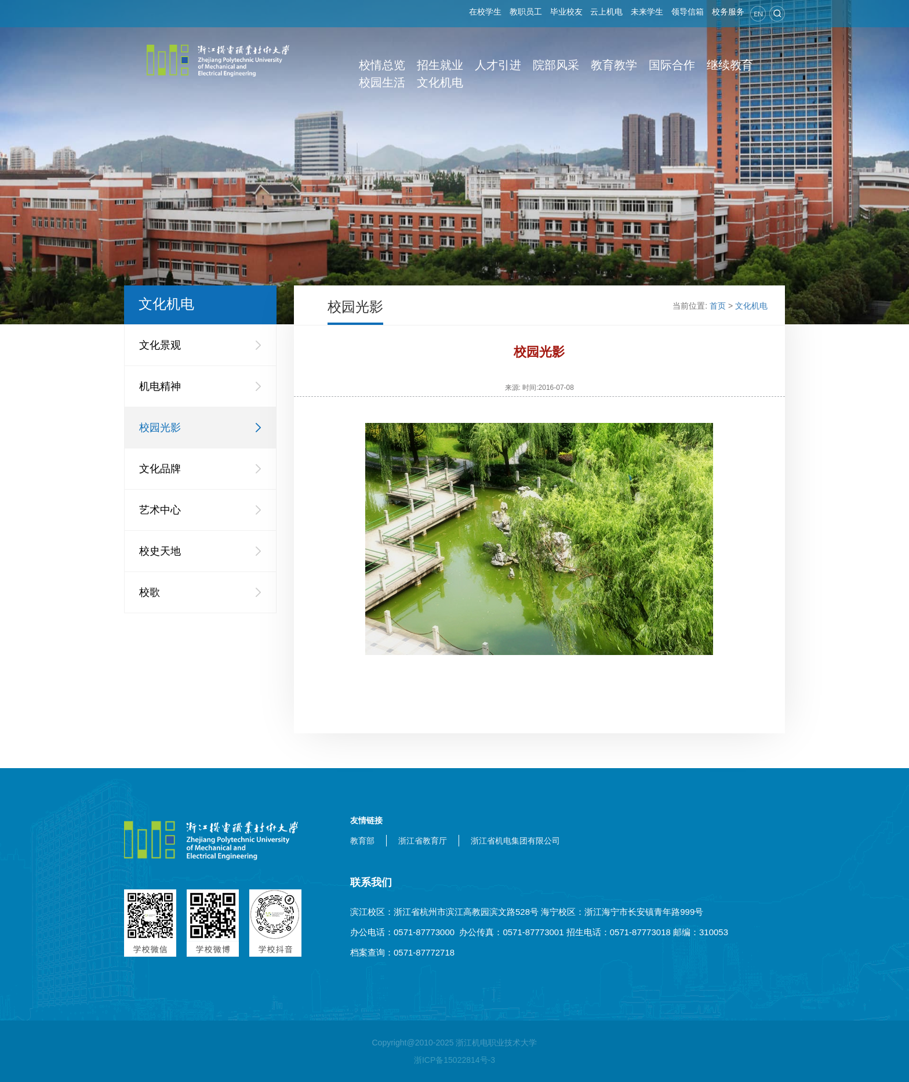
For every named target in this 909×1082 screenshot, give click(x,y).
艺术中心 (160, 510)
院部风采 (556, 65)
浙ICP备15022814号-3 (454, 1060)
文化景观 (160, 345)
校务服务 (728, 11)
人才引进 (498, 65)
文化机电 (440, 82)
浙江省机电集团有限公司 (515, 840)
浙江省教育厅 (422, 840)
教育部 (362, 840)
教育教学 (614, 65)
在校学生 (485, 11)
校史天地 (160, 551)
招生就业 (440, 65)
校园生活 (382, 82)
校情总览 (382, 65)
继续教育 (730, 65)
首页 (718, 305)
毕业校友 (566, 11)
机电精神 (160, 386)
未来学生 (647, 11)
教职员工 (526, 11)
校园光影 (160, 427)
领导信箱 (687, 11)
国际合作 (672, 65)
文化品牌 (160, 469)
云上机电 (606, 11)
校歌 (149, 592)
